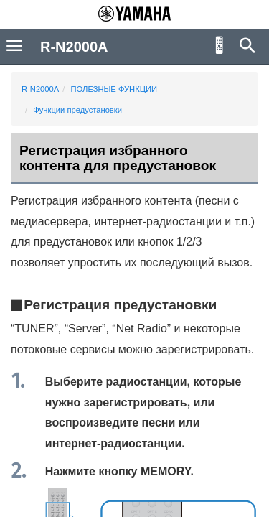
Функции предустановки (77, 110)
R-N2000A (40, 89)
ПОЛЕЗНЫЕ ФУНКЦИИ (113, 89)
